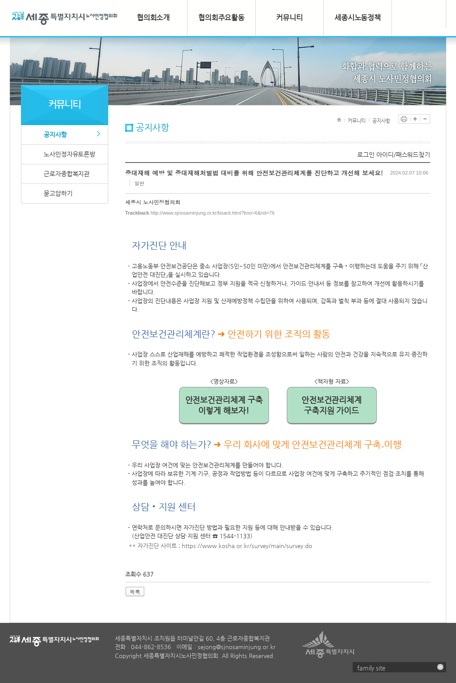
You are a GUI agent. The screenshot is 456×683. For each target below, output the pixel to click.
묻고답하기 (58, 193)
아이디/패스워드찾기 (403, 154)
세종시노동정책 (357, 17)
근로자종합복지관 (67, 173)
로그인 (366, 154)
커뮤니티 (289, 17)
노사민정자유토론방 (69, 154)
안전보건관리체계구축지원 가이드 (331, 405)
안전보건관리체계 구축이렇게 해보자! (224, 405)
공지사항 (55, 134)
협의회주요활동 (221, 17)
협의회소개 (153, 17)
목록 (135, 591)
